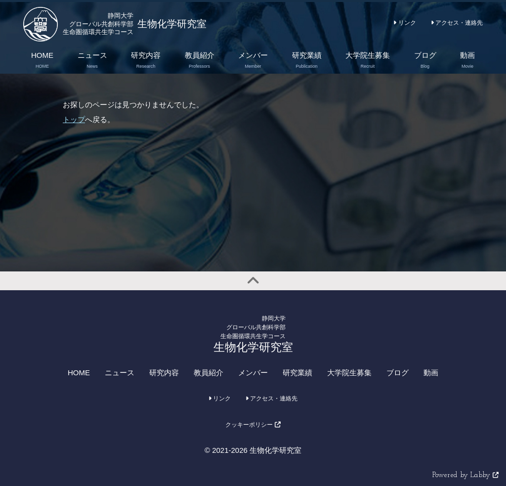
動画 (430, 372)
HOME (79, 372)
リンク (404, 22)
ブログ (397, 372)
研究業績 (297, 372)
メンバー (253, 372)
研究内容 (164, 372)
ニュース (119, 372)
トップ (74, 119)
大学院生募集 (349, 372)
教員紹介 (208, 372)
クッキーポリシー (252, 424)
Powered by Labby (465, 475)
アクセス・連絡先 (457, 22)
